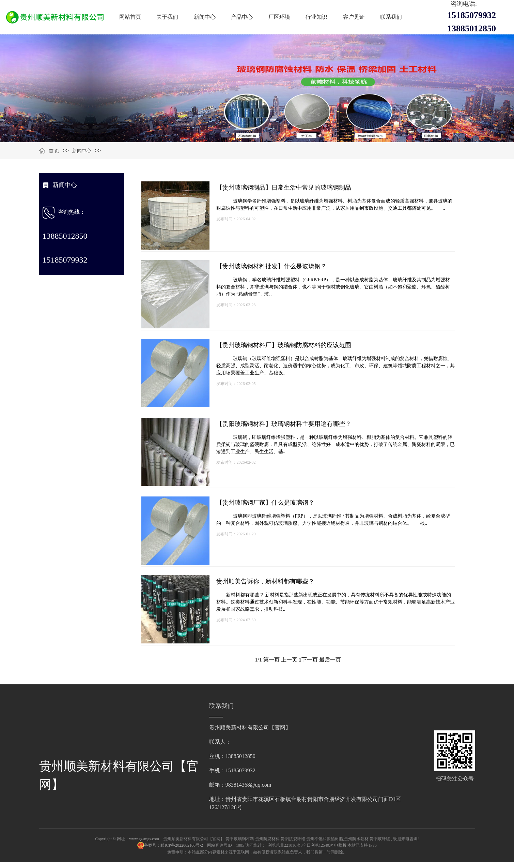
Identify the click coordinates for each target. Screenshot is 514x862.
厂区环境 (279, 17)
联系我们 (391, 17)
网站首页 (130, 17)
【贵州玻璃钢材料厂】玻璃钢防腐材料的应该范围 (283, 345)
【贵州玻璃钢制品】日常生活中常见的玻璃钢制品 (283, 187)
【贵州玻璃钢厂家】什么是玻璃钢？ (265, 502)
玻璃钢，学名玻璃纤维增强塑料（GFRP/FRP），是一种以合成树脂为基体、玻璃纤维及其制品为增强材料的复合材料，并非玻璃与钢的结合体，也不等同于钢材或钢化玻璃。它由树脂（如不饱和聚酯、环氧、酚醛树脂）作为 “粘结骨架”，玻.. (333, 287)
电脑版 (340, 845)
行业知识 (316, 17)
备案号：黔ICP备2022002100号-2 (174, 845)
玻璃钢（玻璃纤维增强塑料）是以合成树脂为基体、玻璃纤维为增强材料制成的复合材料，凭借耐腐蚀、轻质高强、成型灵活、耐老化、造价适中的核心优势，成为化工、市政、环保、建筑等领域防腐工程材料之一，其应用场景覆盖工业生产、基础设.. (335, 365)
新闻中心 (205, 17)
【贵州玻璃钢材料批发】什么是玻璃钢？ (271, 266)
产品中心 (242, 17)
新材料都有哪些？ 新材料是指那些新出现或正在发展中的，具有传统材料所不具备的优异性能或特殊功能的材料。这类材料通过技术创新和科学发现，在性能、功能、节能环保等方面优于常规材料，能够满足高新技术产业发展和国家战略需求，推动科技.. (335, 602)
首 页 (54, 150)
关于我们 (167, 17)
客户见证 (354, 17)
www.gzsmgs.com (144, 838)
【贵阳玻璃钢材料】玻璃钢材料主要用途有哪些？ (283, 423)
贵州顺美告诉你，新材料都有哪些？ (265, 581)
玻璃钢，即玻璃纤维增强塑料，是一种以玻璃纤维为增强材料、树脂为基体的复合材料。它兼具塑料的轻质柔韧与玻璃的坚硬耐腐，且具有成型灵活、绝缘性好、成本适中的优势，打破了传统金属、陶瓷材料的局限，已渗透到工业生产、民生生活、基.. (335, 444)
